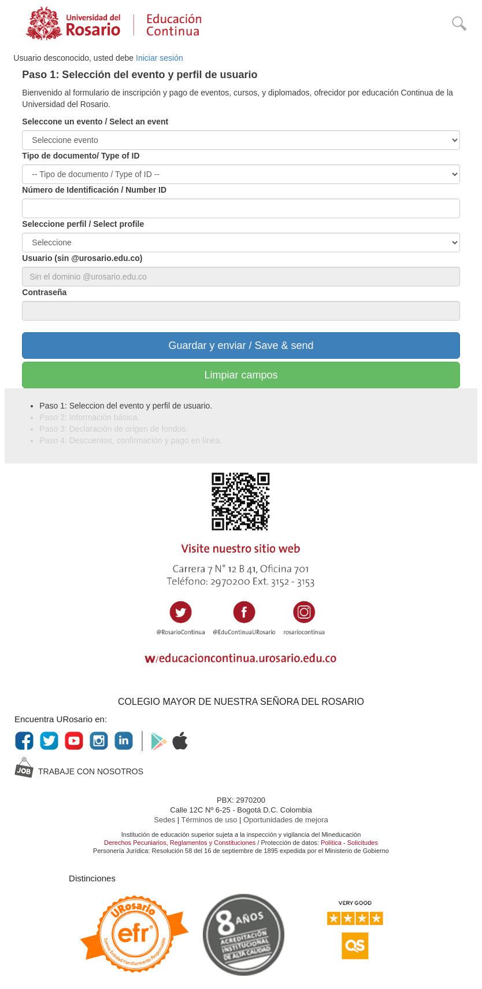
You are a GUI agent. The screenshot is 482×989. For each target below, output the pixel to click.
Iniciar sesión (159, 57)
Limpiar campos (240, 375)
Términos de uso (210, 819)
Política (331, 842)
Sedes (165, 819)
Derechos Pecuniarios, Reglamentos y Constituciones (179, 842)
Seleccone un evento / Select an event (95, 121)
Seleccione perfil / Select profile (83, 224)
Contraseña (44, 292)
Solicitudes (362, 842)
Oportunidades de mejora (285, 819)
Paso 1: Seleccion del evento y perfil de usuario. (125, 405)
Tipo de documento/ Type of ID (80, 155)
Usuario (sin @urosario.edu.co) (82, 258)
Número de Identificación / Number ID (94, 189)
